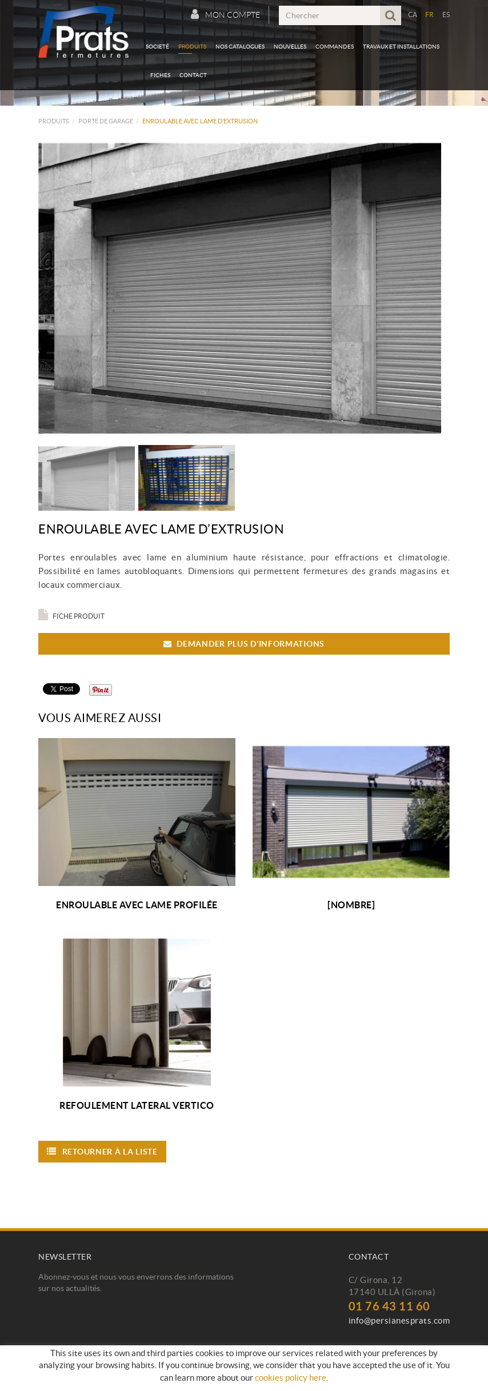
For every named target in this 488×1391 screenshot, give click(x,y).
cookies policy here (290, 1377)
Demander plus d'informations (244, 643)
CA (413, 14)
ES (446, 14)
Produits (53, 121)
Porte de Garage (105, 121)
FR (429, 14)
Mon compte (225, 14)
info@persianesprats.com (399, 1320)
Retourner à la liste (102, 1151)
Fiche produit (71, 616)
